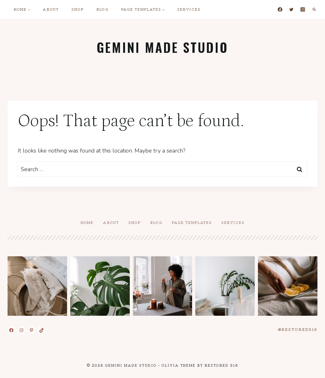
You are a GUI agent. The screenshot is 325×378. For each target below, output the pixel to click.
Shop (77, 9)
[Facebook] (280, 9)
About (51, 9)
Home (87, 222)
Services (189, 9)
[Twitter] (291, 9)
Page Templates (192, 222)
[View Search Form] (314, 9)
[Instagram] (302, 9)
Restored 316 (221, 365)
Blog (102, 9)
